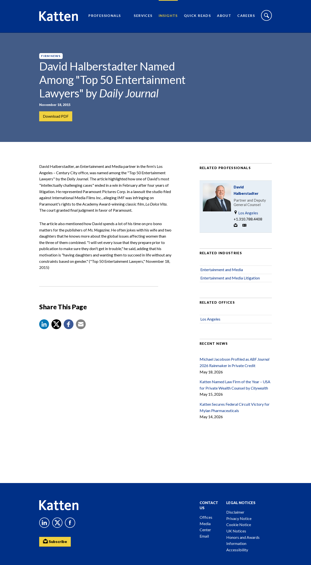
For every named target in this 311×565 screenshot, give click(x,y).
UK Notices (236, 531)
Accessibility (237, 549)
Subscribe (55, 541)
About (224, 16)
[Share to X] (56, 325)
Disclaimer (235, 512)
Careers (246, 16)
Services (143, 16)
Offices (206, 517)
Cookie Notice (238, 524)
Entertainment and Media (221, 270)
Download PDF (56, 116)
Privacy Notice (238, 518)
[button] (44, 325)
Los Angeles (246, 213)
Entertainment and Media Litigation (230, 279)
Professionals (104, 16)
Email (204, 536)
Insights (168, 16)
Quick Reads (197, 16)
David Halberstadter (246, 191)
